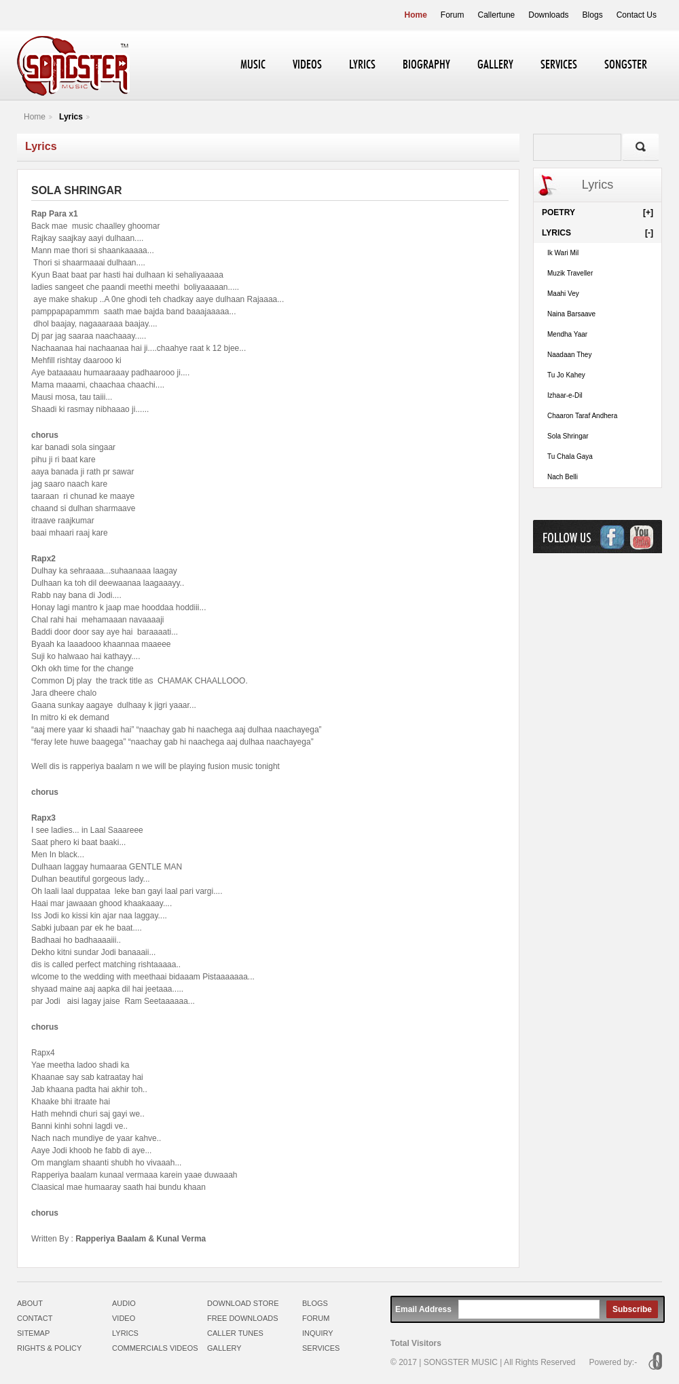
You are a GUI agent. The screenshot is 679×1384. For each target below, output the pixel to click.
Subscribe (632, 1309)
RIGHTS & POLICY (49, 1348)
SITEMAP (33, 1333)
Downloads (548, 15)
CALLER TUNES (235, 1333)
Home (416, 15)
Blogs (593, 15)
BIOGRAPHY (426, 65)
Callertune (496, 15)
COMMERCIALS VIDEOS (155, 1348)
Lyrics (71, 116)
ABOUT (30, 1303)
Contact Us (637, 15)
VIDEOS (307, 65)
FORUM (315, 1318)
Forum (452, 15)
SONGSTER (625, 65)
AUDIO (124, 1303)
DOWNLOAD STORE (243, 1303)
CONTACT (34, 1318)
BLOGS (315, 1303)
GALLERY (495, 65)
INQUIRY (317, 1333)
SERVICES (558, 65)
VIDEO (123, 1318)
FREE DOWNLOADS (242, 1318)
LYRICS (362, 65)
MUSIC (252, 65)
